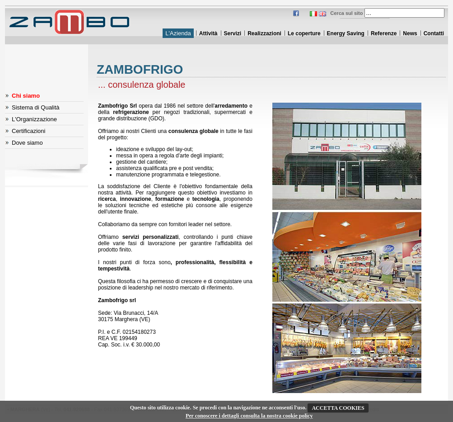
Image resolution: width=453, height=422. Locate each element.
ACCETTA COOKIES (338, 408)
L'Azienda (178, 33)
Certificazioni (28, 131)
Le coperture (304, 33)
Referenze (384, 33)
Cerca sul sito (346, 13)
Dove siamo (27, 142)
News (410, 33)
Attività (208, 33)
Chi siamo (26, 95)
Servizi (233, 33)
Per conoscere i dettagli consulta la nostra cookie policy (249, 416)
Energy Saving (345, 33)
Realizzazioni (264, 33)
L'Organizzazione (34, 119)
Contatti (434, 33)
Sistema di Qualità (36, 107)
